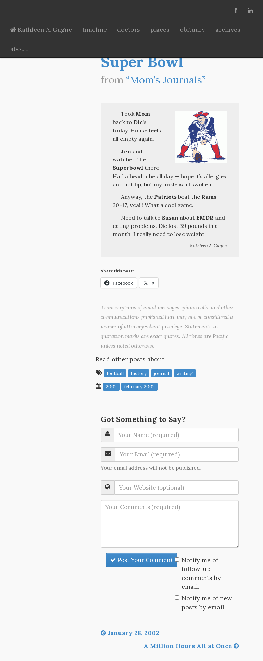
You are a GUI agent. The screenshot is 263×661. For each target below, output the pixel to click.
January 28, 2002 (130, 633)
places (160, 30)
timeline (94, 30)
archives (227, 30)
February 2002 (139, 386)
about (18, 49)
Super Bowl (142, 61)
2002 (111, 386)
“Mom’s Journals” (166, 80)
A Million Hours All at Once (191, 646)
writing (184, 373)
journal (161, 373)
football (115, 373)
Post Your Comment (141, 560)
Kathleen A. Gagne (41, 30)
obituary (192, 30)
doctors (128, 30)
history (139, 373)
